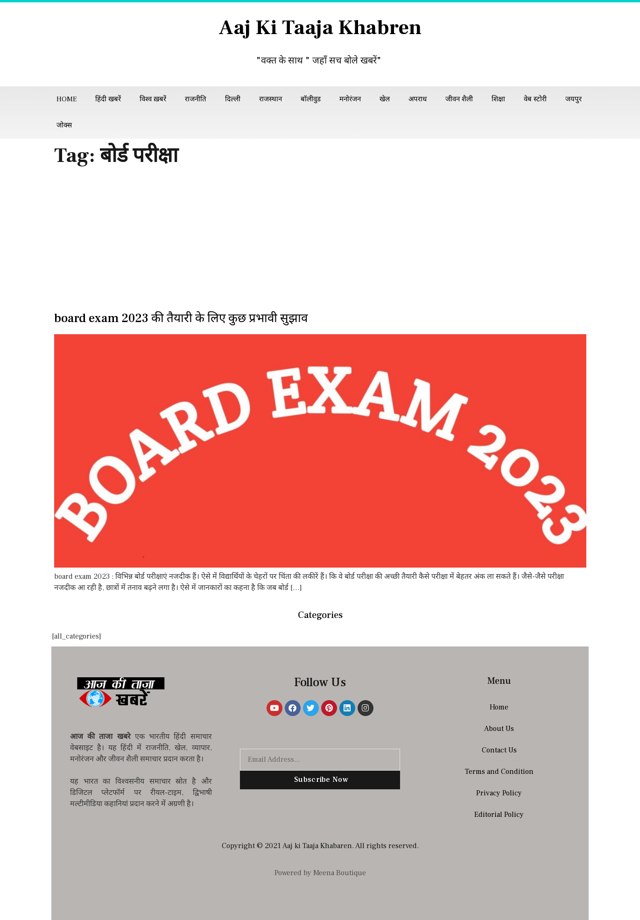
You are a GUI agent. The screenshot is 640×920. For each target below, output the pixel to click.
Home (66, 99)
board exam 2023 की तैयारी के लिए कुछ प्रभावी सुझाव (181, 318)
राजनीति (195, 99)
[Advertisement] (320, 241)
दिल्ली (232, 99)
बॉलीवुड (311, 99)
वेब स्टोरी (535, 99)
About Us (499, 728)
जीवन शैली (459, 99)
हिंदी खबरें (108, 99)
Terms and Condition (499, 771)
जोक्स (64, 125)
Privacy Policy (499, 793)
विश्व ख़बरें (153, 99)
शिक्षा (498, 99)
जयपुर (573, 99)
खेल (385, 99)
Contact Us (499, 750)
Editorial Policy (499, 814)
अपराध (417, 99)
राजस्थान (270, 99)
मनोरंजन (350, 99)
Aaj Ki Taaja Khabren (320, 27)
